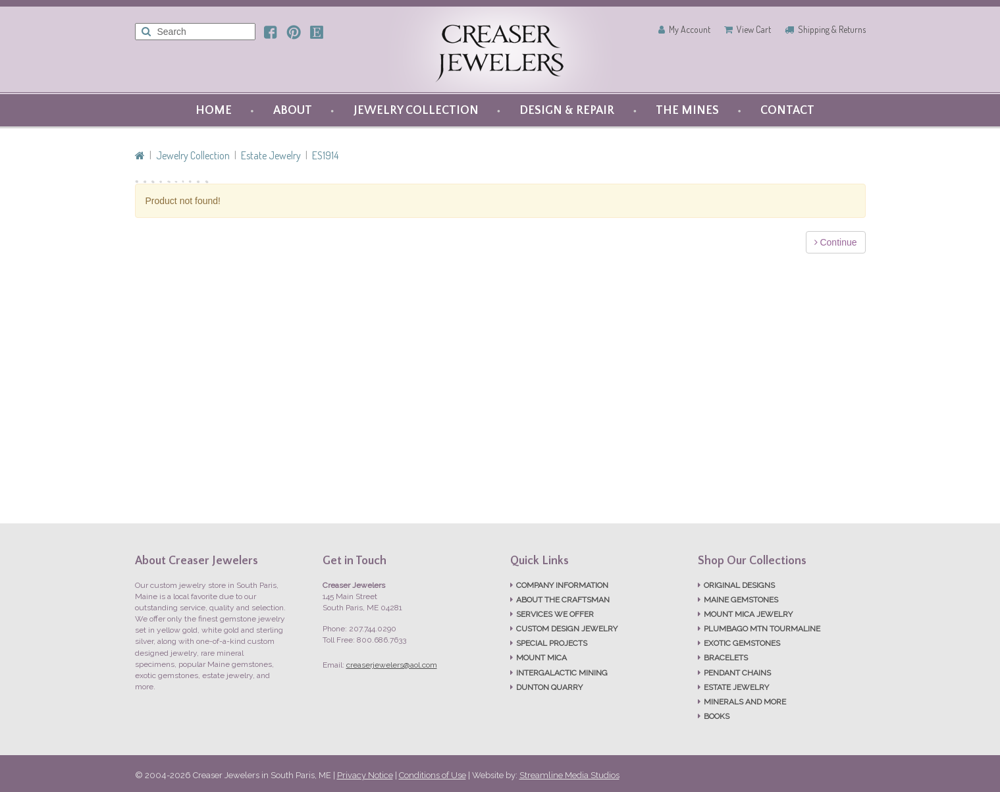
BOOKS (716, 716)
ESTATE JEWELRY (736, 687)
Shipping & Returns (832, 29)
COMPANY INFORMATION (562, 585)
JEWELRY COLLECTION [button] (416, 110)
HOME (214, 110)
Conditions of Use (432, 775)
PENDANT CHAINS (737, 672)
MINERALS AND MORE (745, 701)
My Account (689, 29)
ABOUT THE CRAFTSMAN (563, 599)
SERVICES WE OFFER (555, 614)
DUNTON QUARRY (549, 687)
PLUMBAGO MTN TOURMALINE (762, 628)
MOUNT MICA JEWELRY (748, 614)
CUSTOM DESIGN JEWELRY (567, 628)
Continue (835, 242)
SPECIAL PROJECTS (551, 643)
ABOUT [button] (292, 110)
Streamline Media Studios (569, 775)
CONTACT (787, 110)
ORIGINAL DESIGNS (739, 585)
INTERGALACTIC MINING (562, 672)
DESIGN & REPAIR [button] (566, 110)
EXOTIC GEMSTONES (742, 643)
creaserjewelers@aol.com (391, 665)
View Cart (754, 29)
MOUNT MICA (541, 657)
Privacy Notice (365, 775)
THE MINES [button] (687, 110)
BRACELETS (726, 657)
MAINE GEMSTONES (741, 599)
